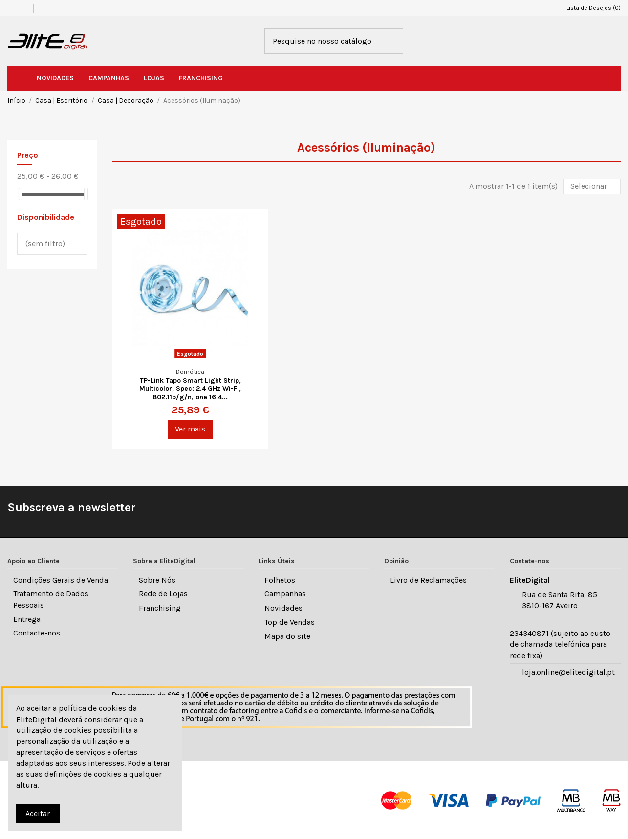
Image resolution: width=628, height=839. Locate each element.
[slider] (20, 194)
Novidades (283, 607)
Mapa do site (287, 636)
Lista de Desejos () (589, 7)
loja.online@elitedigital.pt (568, 672)
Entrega (27, 619)
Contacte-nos (36, 632)
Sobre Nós (157, 580)
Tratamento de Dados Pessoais (50, 599)
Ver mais (190, 428)
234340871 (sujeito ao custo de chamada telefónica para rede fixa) (560, 644)
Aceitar (37, 813)
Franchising (160, 607)
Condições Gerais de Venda (60, 580)
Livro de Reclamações (428, 580)
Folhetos (279, 580)
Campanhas (285, 593)
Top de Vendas (289, 622)
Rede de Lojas (163, 593)
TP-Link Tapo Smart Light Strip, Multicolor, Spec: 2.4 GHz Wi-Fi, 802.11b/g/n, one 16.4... (190, 388)
